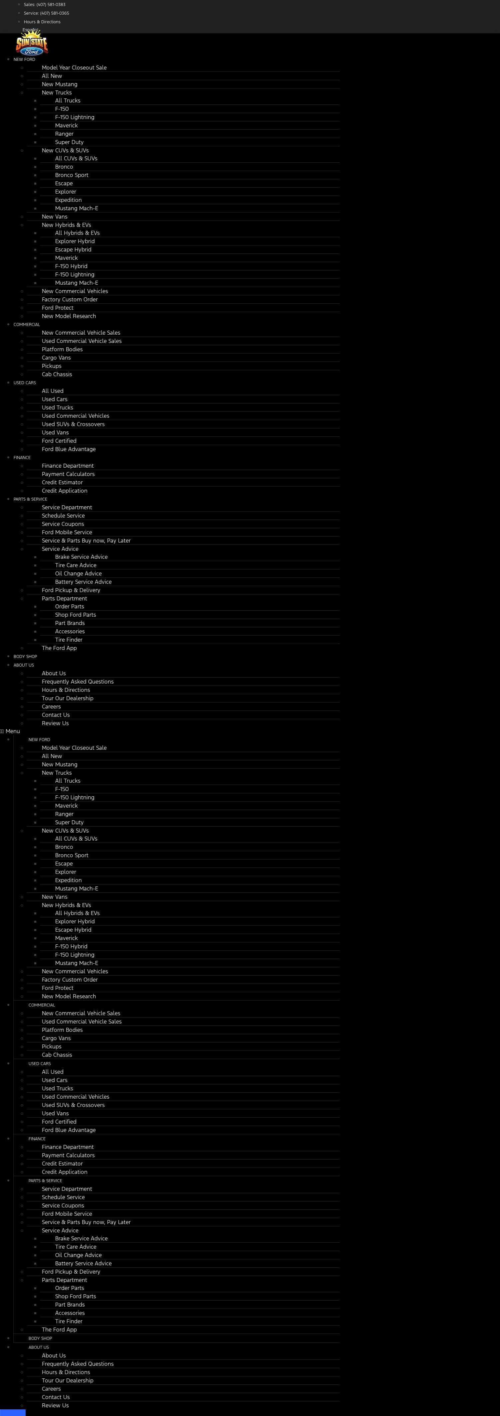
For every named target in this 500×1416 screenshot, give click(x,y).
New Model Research (69, 316)
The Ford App (59, 648)
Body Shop (40, 1338)
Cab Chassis (57, 374)
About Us (24, 665)
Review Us (55, 723)
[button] (170, 731)
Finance (22, 457)
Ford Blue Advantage (69, 449)
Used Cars (25, 383)
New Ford (24, 59)
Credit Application (64, 490)
